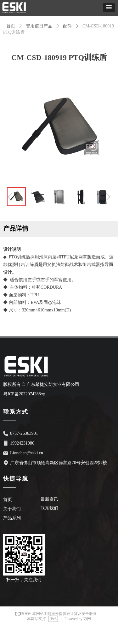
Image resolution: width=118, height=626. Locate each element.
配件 (67, 26)
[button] (109, 7)
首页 (10, 26)
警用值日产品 (39, 26)
